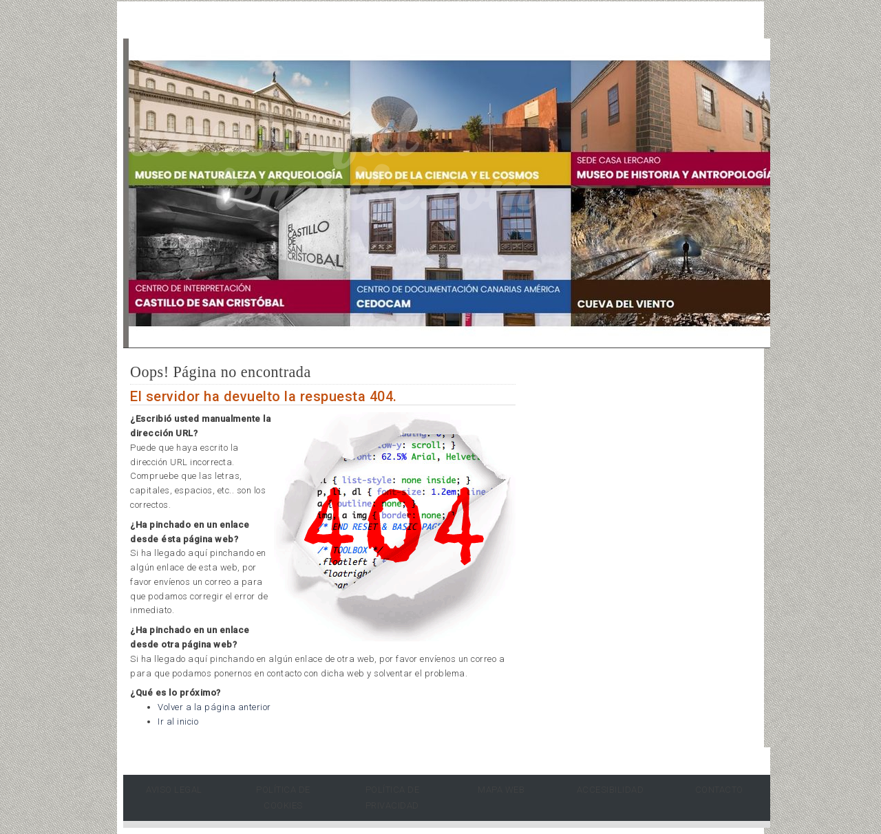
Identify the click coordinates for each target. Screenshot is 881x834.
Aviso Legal (174, 789)
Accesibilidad (610, 789)
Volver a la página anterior (214, 707)
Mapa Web (501, 789)
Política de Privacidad (392, 797)
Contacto (719, 789)
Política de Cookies (283, 797)
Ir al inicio (178, 721)
